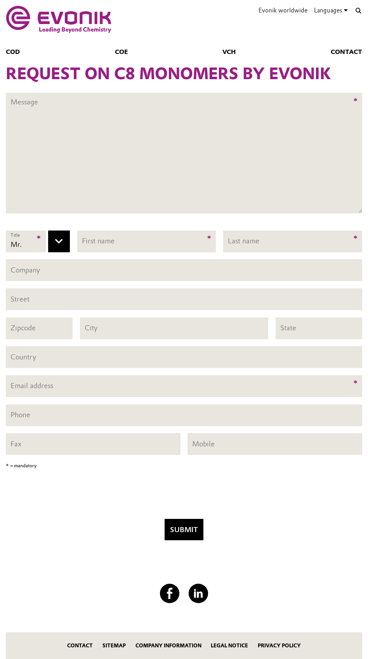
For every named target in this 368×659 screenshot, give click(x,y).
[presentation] (184, 497)
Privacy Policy (279, 646)
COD (13, 51)
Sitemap (114, 646)
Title (15, 235)
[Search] (358, 10)
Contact (346, 51)
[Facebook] (169, 593)
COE (121, 51)
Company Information (168, 646)
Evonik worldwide (283, 10)
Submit (184, 529)
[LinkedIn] (198, 593)
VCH (229, 51)
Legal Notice (229, 646)
